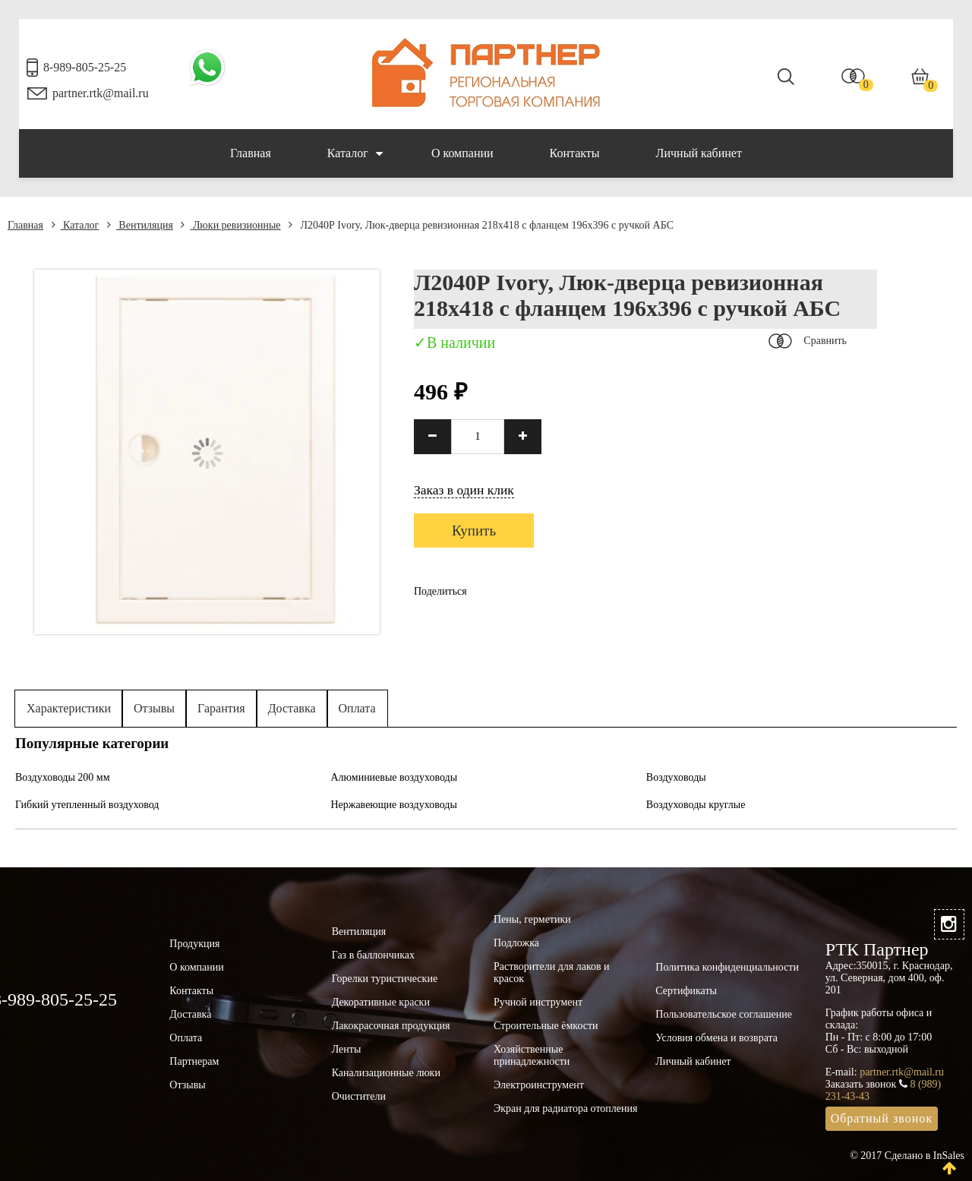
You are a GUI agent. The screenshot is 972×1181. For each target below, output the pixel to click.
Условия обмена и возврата (716, 1038)
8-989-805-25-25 (84, 67)
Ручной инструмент (538, 1002)
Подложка (516, 943)
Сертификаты (686, 990)
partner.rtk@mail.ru (100, 93)
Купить (474, 530)
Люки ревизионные (230, 225)
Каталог (355, 153)
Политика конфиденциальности (727, 967)
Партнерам (194, 1061)
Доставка (292, 708)
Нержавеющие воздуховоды (393, 804)
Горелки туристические (384, 978)
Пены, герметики (532, 919)
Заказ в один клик (464, 489)
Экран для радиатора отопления (566, 1108)
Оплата (357, 708)
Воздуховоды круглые (696, 804)
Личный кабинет (699, 153)
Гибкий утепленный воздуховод (87, 804)
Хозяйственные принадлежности (532, 1055)
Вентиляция (140, 225)
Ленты (346, 1049)
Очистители (359, 1096)
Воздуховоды (676, 777)
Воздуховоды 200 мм (62, 777)
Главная (250, 153)
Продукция (194, 943)
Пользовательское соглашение (723, 1014)
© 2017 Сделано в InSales (907, 1155)
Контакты (575, 153)
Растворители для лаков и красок (552, 972)
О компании (462, 153)
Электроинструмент (539, 1085)
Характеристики (69, 708)
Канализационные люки (386, 1072)
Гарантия (221, 708)
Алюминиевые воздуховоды (393, 777)
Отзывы (154, 708)
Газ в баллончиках (373, 955)
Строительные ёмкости (546, 1025)
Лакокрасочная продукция (391, 1025)
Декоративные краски (381, 1002)
